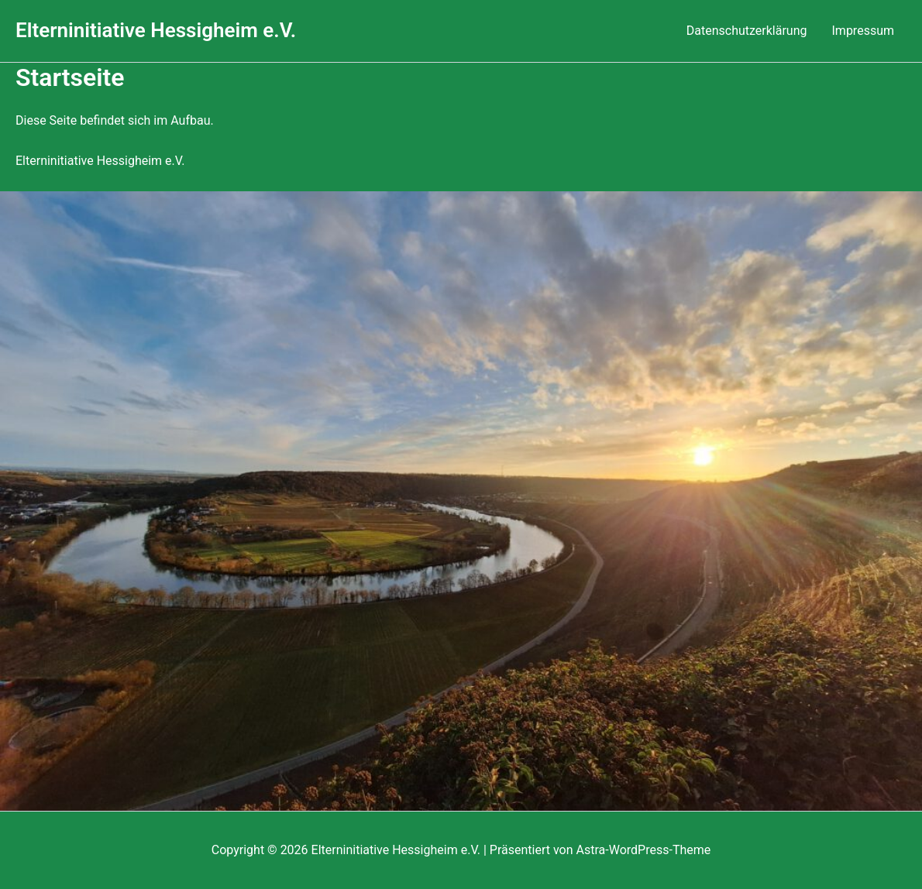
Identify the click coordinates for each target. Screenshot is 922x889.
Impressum (863, 30)
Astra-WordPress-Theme (643, 850)
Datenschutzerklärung (746, 30)
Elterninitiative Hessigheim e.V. (155, 30)
